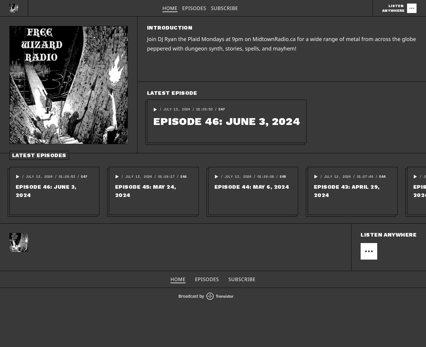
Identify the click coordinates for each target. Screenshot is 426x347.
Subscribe (224, 8)
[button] (155, 109)
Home (170, 8)
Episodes (194, 8)
